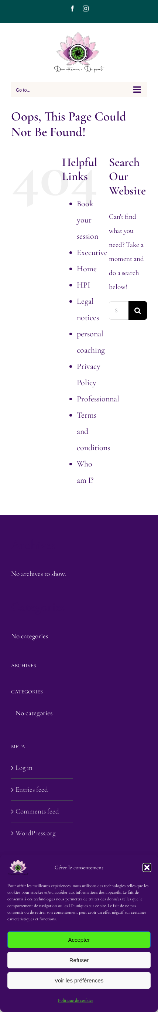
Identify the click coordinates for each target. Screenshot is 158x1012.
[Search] (137, 310)
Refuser (79, 960)
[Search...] (118, 310)
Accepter (79, 940)
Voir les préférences (79, 980)
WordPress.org (35, 833)
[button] (147, 867)
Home (87, 269)
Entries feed (32, 789)
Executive (92, 252)
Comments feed (37, 811)
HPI (83, 285)
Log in (24, 767)
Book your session (87, 220)
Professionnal (98, 399)
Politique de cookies (75, 1000)
